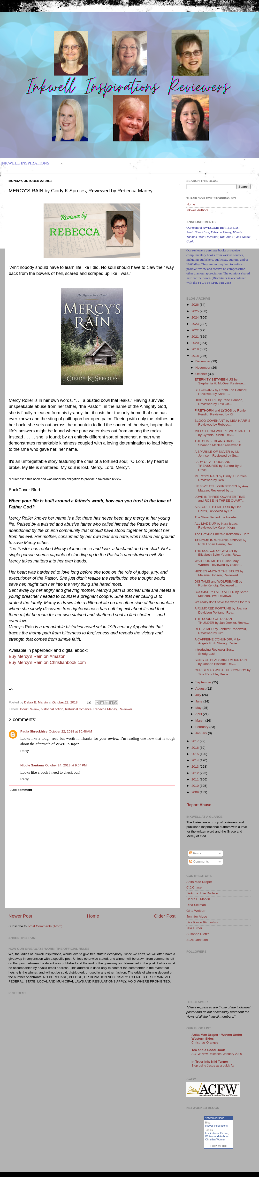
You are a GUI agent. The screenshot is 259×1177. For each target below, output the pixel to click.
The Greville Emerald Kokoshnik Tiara (222, 534)
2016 (195, 747)
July (198, 695)
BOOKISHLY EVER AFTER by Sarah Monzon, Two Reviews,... (221, 594)
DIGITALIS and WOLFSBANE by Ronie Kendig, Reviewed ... (218, 583)
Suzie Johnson (197, 940)
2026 (195, 304)
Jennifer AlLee (196, 916)
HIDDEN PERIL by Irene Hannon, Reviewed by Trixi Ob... (219, 402)
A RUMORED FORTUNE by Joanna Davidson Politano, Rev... (221, 610)
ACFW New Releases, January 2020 (216, 1054)
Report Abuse (198, 805)
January (201, 733)
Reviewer (125, 709)
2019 (195, 349)
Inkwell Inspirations (216, 1125)
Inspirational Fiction (216, 1133)
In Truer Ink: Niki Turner (209, 1061)
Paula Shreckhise (33, 731)
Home (93, 916)
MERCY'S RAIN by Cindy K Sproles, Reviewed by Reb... (221, 478)
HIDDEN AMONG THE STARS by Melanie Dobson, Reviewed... (219, 573)
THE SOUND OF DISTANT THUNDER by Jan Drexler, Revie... (222, 620)
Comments (199, 861)
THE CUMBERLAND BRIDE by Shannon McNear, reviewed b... (219, 443)
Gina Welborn (196, 910)
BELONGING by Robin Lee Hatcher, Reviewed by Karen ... (221, 392)
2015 (195, 754)
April (199, 714)
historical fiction (52, 709)
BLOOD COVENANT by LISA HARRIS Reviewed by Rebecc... (223, 422)
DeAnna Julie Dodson (202, 893)
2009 (195, 792)
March (200, 720)
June (199, 701)
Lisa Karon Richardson (203, 922)
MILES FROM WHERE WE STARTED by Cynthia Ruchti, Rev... (222, 433)
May (198, 707)
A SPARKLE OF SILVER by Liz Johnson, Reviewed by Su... (217, 453)
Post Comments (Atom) (45, 926)
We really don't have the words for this (222, 602)
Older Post (164, 916)
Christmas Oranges (204, 1042)
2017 (195, 741)
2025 (195, 311)
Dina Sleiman (196, 905)
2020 (195, 343)
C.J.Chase (194, 887)
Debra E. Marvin (198, 899)
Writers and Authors (217, 1136)
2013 (195, 766)
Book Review (29, 709)
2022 (195, 330)
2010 (195, 785)
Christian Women (215, 1139)
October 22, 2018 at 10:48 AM (70, 731)
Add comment (21, 790)
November (203, 367)
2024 (195, 317)
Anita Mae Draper (199, 882)
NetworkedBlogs (214, 1117)
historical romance (78, 709)
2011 (195, 779)
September (203, 682)
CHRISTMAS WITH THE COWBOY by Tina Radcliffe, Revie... (223, 672)
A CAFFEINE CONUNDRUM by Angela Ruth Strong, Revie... (218, 641)
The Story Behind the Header (216, 517)
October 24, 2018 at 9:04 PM (66, 765)
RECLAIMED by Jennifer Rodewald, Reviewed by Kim (221, 631)
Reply (24, 751)
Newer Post (20, 916)
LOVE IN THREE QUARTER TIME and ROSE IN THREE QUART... (220, 498)
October (201, 374)
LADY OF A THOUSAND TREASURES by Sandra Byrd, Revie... (219, 465)
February (202, 727)
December (203, 361)
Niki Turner (194, 928)
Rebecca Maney (105, 709)
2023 (195, 324)
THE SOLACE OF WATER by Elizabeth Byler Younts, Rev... (218, 552)
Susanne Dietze (197, 934)
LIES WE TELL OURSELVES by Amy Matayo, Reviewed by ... (222, 488)
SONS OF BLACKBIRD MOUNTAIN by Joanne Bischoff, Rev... (221, 662)
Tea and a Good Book (208, 1050)
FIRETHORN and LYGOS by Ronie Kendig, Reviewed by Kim (220, 412)
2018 (195, 356)
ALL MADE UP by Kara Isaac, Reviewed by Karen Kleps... (216, 525)
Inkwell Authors (197, 210)
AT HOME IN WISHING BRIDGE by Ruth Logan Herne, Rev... (220, 542)
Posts (195, 853)
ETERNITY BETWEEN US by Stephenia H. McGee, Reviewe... (220, 381)
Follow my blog (218, 1146)
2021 (195, 336)
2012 (195, 773)
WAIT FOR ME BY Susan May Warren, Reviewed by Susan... (218, 563)
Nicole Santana (32, 765)
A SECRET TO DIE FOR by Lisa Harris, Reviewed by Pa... (218, 509)
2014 (195, 760)
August (200, 688)
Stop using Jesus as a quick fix (212, 1065)
